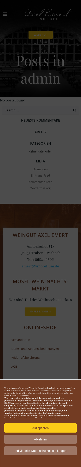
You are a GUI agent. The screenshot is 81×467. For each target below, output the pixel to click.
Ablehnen (40, 440)
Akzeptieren (40, 429)
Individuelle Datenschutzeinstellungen (40, 452)
